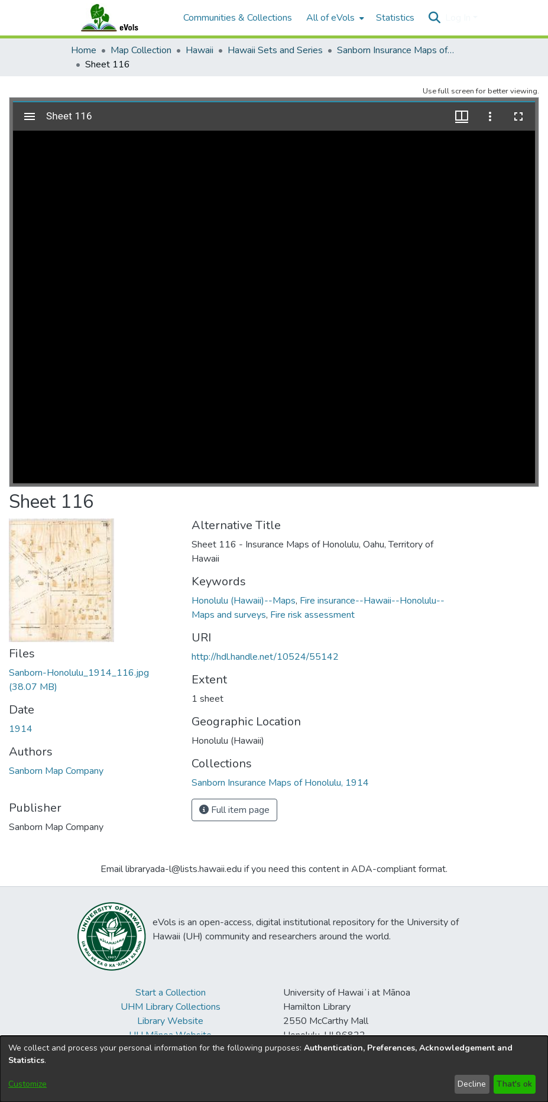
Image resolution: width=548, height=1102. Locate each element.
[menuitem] (334, 17)
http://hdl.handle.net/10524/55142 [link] (265, 656)
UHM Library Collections (171, 1006)
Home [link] (83, 50)
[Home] (121, 18)
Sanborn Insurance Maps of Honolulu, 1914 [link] (396, 50)
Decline (472, 1084)
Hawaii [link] (199, 50)
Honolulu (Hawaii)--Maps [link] (244, 600)
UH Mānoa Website (170, 1035)
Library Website (170, 1021)
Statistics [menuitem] (395, 17)
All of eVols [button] (330, 17)
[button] (434, 18)
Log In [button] (459, 17)
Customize (27, 1084)
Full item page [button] (234, 809)
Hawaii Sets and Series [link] (275, 50)
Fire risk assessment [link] (312, 614)
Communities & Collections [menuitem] (237, 17)
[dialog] (274, 1069)
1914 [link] (21, 728)
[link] (280, 782)
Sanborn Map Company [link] (56, 770)
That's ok (514, 1084)
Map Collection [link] (141, 50)
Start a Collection (170, 992)
